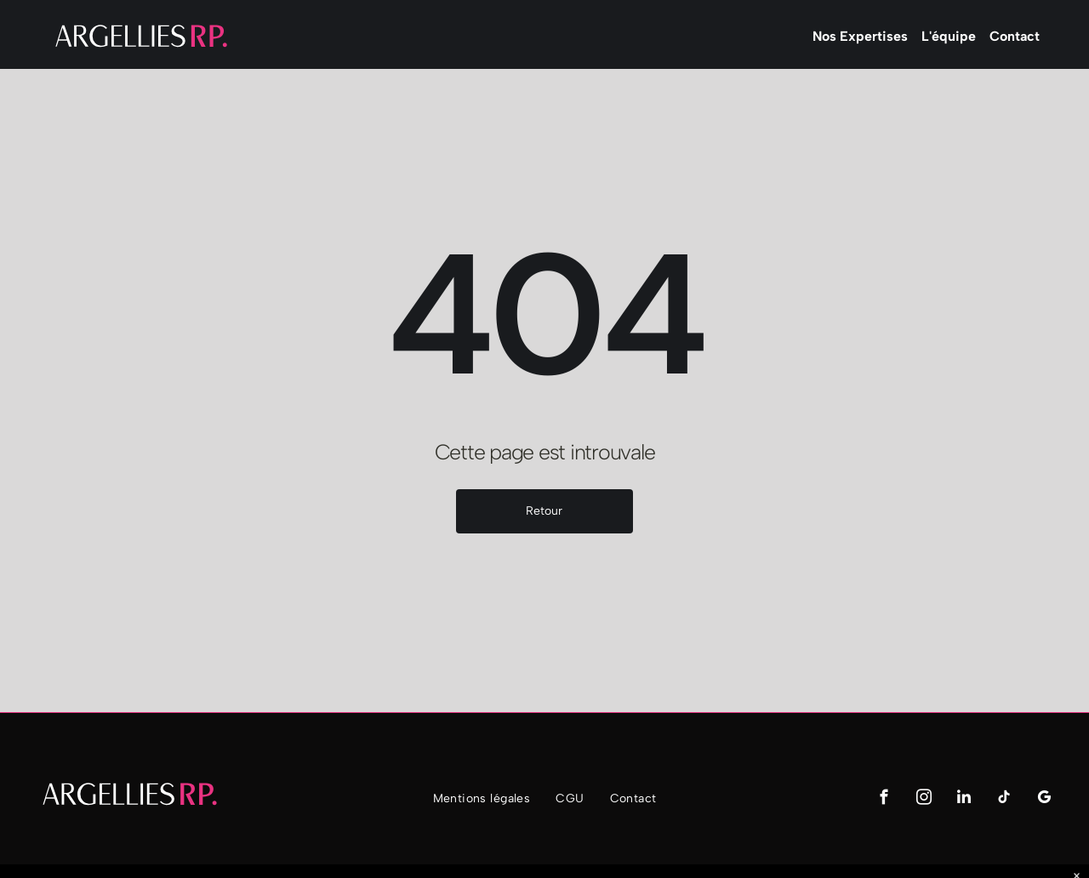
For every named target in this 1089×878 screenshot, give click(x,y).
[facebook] (883, 799)
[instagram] (923, 799)
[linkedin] (963, 799)
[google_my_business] (1043, 799)
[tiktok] (1003, 799)
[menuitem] (482, 798)
